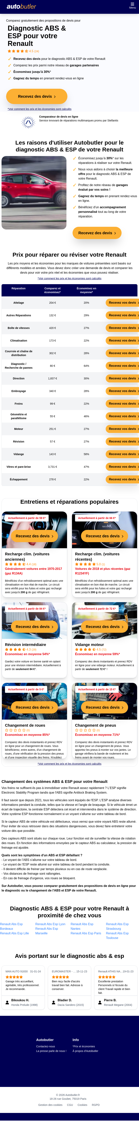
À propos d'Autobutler (85, 1051)
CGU (70, 1104)
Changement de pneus (95, 725)
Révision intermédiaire (25, 645)
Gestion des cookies (50, 1104)
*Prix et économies (84, 1046)
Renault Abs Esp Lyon (50, 924)
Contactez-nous (45, 1046)
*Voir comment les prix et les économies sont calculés (39, 109)
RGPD (96, 1104)
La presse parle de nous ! (51, 1051)
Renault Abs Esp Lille (14, 933)
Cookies (82, 1104)
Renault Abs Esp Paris (86, 933)
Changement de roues (25, 725)
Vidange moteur (89, 645)
